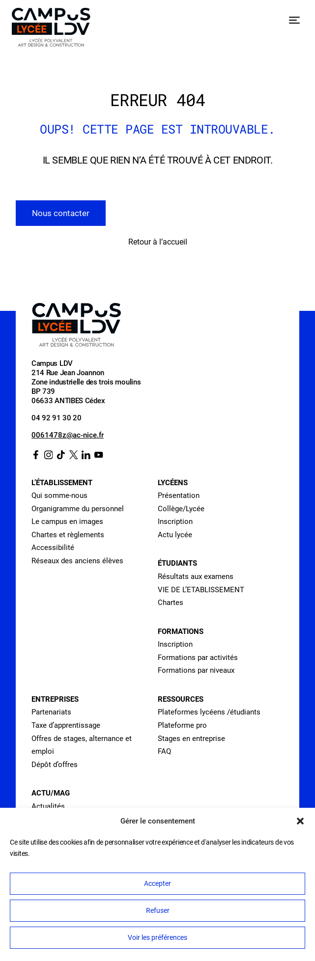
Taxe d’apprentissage (65, 725)
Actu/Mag (50, 793)
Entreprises (55, 699)
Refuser (158, 910)
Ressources (180, 699)
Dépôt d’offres (54, 764)
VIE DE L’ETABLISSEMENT (201, 589)
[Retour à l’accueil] (51, 29)
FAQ (164, 751)
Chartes (170, 602)
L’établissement (61, 482)
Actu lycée (175, 534)
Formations (180, 631)
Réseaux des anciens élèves (77, 560)
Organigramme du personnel (77, 508)
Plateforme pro (182, 725)
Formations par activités (198, 657)
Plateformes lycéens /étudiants (209, 712)
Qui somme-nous (59, 495)
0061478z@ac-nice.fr (67, 435)
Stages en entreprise (191, 738)
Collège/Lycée (181, 508)
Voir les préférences (157, 937)
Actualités (48, 806)
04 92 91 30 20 (56, 417)
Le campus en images (67, 521)
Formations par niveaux (196, 670)
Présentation (179, 495)
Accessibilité (52, 547)
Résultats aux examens (195, 576)
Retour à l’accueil (157, 242)
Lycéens (173, 482)
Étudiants (177, 563)
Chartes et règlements (67, 534)
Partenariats (51, 712)
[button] (300, 821)
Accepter (157, 883)
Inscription (175, 521)
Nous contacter (60, 213)
